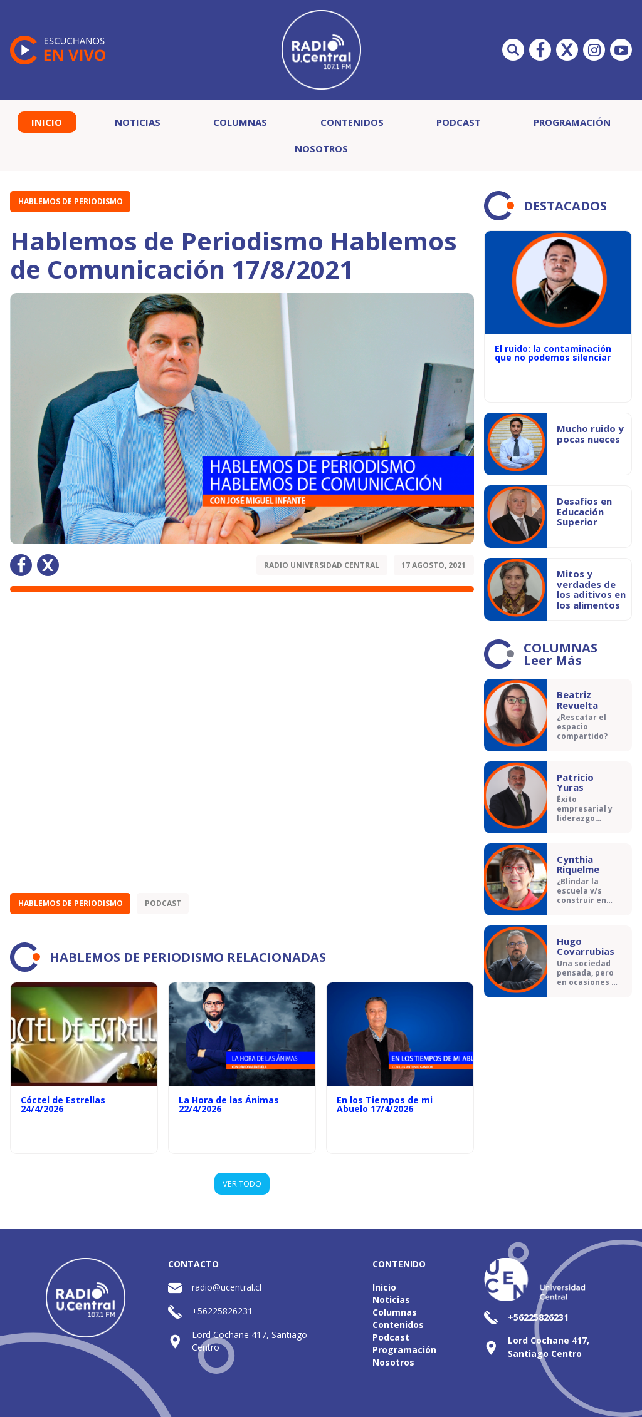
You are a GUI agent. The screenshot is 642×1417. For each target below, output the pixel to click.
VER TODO (242, 1183)
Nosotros (321, 148)
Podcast (458, 122)
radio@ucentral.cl (226, 1287)
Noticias (137, 122)
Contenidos (352, 122)
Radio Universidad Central (321, 565)
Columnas (240, 122)
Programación (572, 122)
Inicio (46, 122)
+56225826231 (222, 1311)
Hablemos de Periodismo (70, 201)
